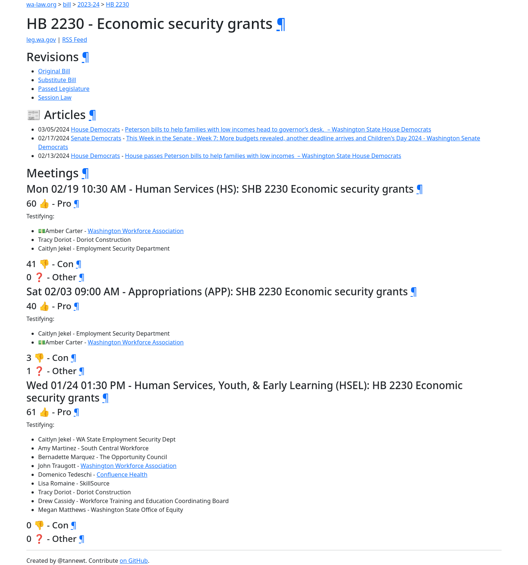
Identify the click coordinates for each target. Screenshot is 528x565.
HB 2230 (117, 4)
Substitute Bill (57, 80)
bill (67, 4)
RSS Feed (74, 40)
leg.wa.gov (41, 40)
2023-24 (88, 4)
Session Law (55, 97)
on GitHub (134, 561)
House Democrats (95, 129)
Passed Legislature (63, 89)
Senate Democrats (96, 138)
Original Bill (54, 71)
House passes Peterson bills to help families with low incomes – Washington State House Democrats (263, 156)
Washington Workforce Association (136, 231)
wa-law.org (41, 4)
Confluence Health (121, 474)
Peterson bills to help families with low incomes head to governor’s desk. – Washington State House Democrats (278, 129)
